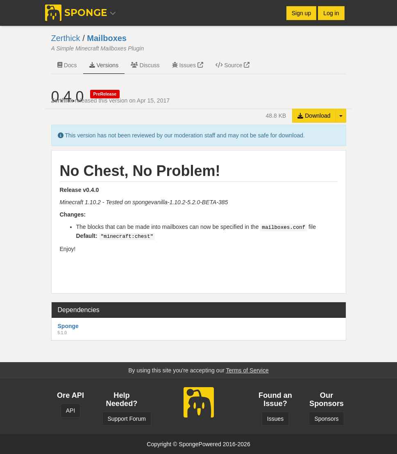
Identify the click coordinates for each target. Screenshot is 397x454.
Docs (67, 65)
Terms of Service (247, 370)
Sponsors (326, 418)
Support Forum (127, 418)
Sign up (301, 13)
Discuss (145, 65)
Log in (331, 13)
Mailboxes (107, 38)
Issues (187, 65)
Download (313, 115)
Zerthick (65, 38)
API (70, 410)
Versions (104, 65)
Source (233, 65)
